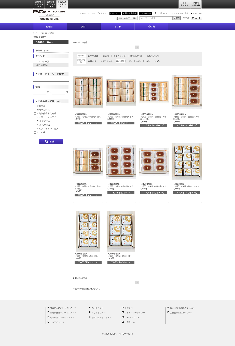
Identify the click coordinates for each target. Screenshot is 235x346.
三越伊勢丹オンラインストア (39, 4)
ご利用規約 (130, 322)
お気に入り (197, 13)
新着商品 (41, 106)
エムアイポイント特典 (48, 128)
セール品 (41, 132)
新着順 (106, 56)
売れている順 (153, 56)
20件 (130, 61)
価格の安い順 (120, 56)
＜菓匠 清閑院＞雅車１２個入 (186, 186)
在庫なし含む (107, 61)
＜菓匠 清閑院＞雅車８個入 (87, 256)
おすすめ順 (93, 56)
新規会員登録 (130, 13)
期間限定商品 (43, 109)
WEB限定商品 (43, 121)
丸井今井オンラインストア (51, 4)
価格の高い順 (136, 56)
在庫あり (92, 61)
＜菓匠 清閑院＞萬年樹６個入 (153, 186)
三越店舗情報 (184, 4)
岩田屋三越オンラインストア (62, 4)
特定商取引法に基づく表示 (182, 308)
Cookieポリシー (132, 317)
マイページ (146, 13)
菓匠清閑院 (42, 65)
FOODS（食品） (47, 33)
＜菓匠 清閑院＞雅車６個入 (119, 256)
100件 (157, 61)
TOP (35, 33)
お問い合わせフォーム (101, 317)
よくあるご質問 (98, 313)
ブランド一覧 (42, 61)
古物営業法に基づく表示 (181, 313)
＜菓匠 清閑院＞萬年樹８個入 (120, 186)
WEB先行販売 (43, 125)
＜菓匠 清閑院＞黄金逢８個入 (88, 116)
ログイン (116, 13)
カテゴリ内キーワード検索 (49, 74)
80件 (147, 61)
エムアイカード (57, 322)
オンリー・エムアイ (46, 117)
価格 (37, 86)
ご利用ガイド (162, 13)
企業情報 (129, 308)
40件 (138, 61)
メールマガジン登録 (180, 13)
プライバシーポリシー (135, 313)
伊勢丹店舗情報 (196, 4)
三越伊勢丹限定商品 (46, 113)
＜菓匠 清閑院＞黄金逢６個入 (120, 116)
